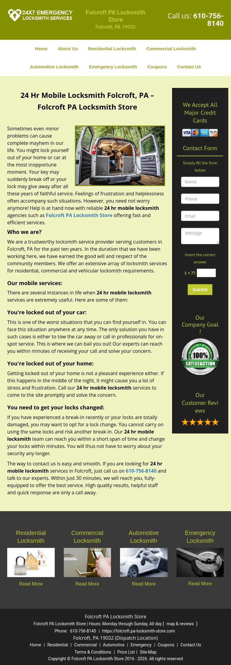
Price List (126, 652)
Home (41, 48)
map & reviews (181, 623)
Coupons (157, 66)
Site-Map (148, 652)
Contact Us (189, 66)
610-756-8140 (208, 20)
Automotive (114, 644)
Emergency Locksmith (113, 66)
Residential (57, 644)
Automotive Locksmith (54, 66)
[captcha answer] (206, 273)
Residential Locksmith (112, 48)
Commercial (85, 644)
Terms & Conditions (93, 652)
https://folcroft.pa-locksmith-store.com (138, 631)
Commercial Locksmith (171, 48)
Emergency (141, 644)
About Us (68, 48)
